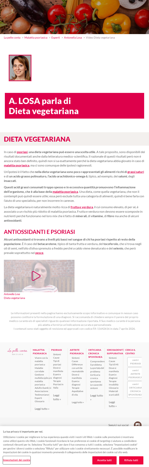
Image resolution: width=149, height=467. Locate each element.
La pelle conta (12, 37)
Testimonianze (42, 394)
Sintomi (57, 354)
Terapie (57, 381)
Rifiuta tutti (131, 460)
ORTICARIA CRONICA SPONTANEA (95, 353)
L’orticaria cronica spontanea (95, 378)
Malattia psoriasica (35, 37)
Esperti (55, 37)
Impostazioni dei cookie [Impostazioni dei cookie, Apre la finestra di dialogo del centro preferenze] (16, 460)
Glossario (39, 401)
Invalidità (113, 384)
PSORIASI (56, 349)
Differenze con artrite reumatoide (78, 368)
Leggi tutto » (42, 408)
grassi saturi (135, 172)
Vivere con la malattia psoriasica (41, 361)
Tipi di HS (113, 364)
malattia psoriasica (65, 191)
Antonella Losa (73, 37)
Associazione (41, 391)
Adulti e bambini (43, 387)
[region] (74, 446)
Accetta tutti (104, 460)
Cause (56, 357)
